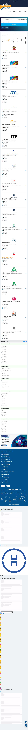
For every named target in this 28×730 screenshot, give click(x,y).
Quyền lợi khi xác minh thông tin (6, 458)
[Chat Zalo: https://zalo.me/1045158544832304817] (7, 486)
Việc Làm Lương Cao (4, 467)
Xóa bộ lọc (25, 341)
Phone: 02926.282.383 (5, 479)
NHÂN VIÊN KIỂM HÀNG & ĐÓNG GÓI (8, 124)
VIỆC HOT (25, 11)
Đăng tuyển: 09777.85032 (5, 476)
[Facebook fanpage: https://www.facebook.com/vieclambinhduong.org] (2, 486)
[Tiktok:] (9, 486)
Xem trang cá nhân (3, 545)
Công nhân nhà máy (6, 242)
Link (3, 613)
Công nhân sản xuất (6, 109)
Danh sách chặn (10, 508)
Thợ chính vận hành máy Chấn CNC (9, 168)
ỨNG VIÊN (9, 11)
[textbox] (14, 22)
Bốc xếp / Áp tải (5, 139)
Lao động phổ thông (6, 95)
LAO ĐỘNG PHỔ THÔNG (6, 80)
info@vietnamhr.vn (4, 482)
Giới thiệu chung (2, 499)
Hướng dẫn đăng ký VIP (5, 456)
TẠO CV (20, 11)
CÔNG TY (15, 11)
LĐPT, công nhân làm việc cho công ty (9, 183)
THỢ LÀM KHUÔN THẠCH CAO (7, 257)
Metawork (17, 504)
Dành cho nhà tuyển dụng (5, 5)
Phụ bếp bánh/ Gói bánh (6, 198)
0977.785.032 (15, 0)
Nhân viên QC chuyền (6, 286)
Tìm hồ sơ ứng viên (4, 453)
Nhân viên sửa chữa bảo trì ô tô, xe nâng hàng (11, 331)
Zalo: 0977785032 (4, 481)
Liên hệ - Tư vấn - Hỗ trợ (5, 459)
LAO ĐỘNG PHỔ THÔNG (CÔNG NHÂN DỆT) (10, 154)
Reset (25, 29)
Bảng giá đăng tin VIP (5, 454)
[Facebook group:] (4, 486)
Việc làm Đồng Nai (4, 472)
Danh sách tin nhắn (3, 508)
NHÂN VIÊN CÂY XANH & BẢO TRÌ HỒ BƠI (9, 227)
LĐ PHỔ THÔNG (13, 14)
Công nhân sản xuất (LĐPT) (7, 272)
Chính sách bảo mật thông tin (15, 499)
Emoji (1, 613)
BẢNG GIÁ (20, 14)
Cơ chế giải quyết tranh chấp (21, 499)
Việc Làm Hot (3, 469)
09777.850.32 (7, 0)
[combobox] (23, 19)
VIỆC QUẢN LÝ (6, 14)
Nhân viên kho (5, 213)
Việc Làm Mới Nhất (4, 466)
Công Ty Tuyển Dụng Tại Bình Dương (7, 471)
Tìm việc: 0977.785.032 (5, 477)
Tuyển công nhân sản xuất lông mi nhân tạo (11, 301)
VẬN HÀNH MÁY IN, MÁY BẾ (7, 65)
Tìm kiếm (14, 24)
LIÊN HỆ (25, 14)
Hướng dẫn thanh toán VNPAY (6, 461)
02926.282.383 (22, 0)
